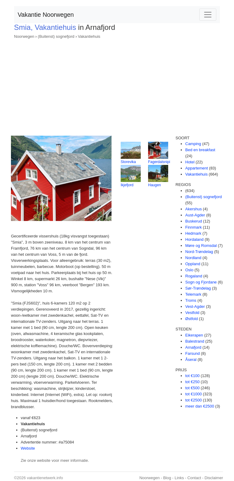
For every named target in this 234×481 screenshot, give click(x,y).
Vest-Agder (195, 306)
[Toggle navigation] (207, 15)
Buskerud (193, 221)
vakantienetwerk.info (45, 478)
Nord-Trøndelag (199, 251)
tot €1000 (193, 394)
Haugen (154, 185)
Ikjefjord (127, 185)
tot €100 (192, 375)
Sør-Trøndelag (198, 288)
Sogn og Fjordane (201, 282)
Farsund (192, 353)
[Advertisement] (117, 85)
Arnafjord (193, 347)
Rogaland (193, 276)
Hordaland (194, 239)
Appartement (196, 168)
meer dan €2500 (199, 406)
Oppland (192, 264)
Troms (190, 300)
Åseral (191, 359)
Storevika (128, 162)
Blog (167, 478)
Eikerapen (194, 335)
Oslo (189, 270)
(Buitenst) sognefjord (56, 36)
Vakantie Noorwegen (46, 14)
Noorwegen (24, 36)
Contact (194, 478)
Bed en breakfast (200, 150)
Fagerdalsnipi (159, 162)
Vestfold (192, 312)
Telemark (193, 294)
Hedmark (193, 233)
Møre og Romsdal (201, 245)
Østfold (191, 318)
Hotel (189, 162)
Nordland (193, 257)
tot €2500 (193, 400)
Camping (193, 143)
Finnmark (193, 227)
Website (28, 448)
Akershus (193, 209)
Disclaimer (213, 478)
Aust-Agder (195, 215)
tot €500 (192, 388)
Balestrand (194, 341)
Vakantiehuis (89, 36)
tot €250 (192, 381)
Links (179, 478)
